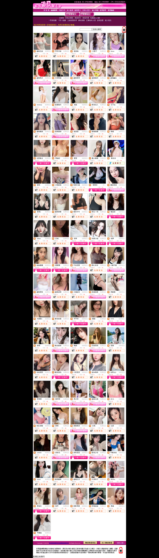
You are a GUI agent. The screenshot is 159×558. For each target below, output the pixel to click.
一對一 (122, 158)
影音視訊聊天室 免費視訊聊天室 (59, 543)
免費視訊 (48, 51)
